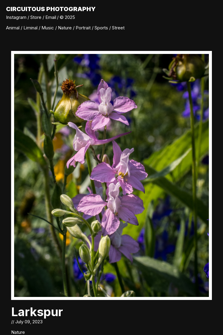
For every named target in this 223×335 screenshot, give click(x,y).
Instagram (16, 17)
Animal (13, 28)
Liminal (31, 28)
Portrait (84, 28)
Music (48, 28)
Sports (102, 28)
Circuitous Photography (51, 9)
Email (50, 17)
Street (118, 28)
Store (35, 17)
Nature (65, 28)
